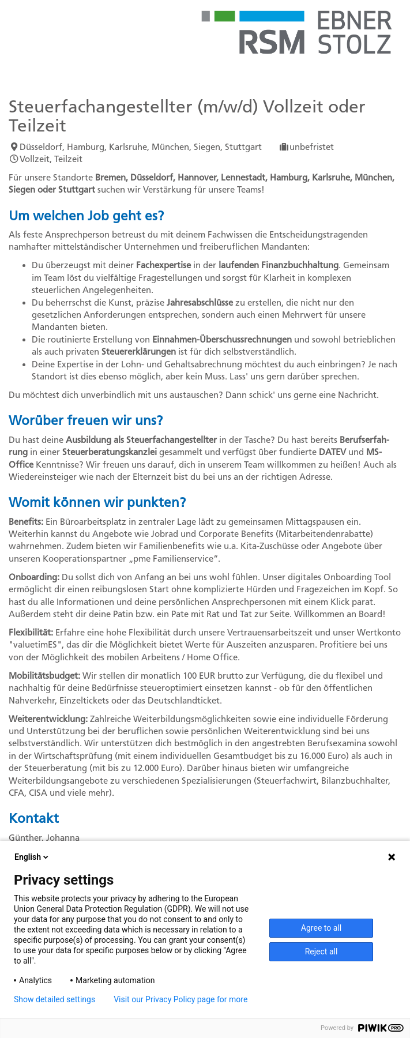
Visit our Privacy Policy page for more (180, 999)
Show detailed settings (54, 999)
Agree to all (321, 927)
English (32, 857)
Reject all (321, 951)
